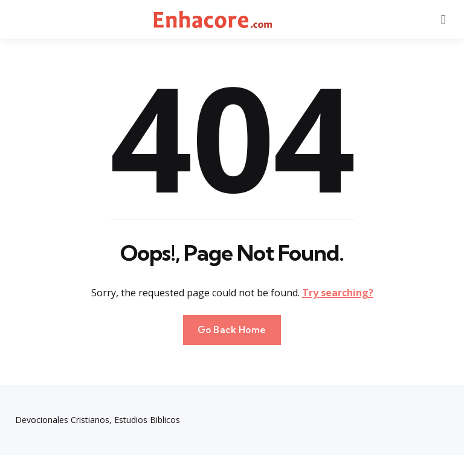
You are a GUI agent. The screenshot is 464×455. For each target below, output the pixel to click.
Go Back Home (232, 330)
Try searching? (337, 292)
